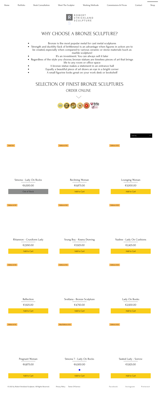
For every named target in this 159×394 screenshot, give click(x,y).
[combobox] (141, 135)
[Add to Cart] (79, 191)
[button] (60, 387)
